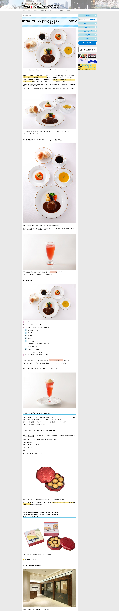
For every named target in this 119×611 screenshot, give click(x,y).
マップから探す (87, 43)
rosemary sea (71, 16)
